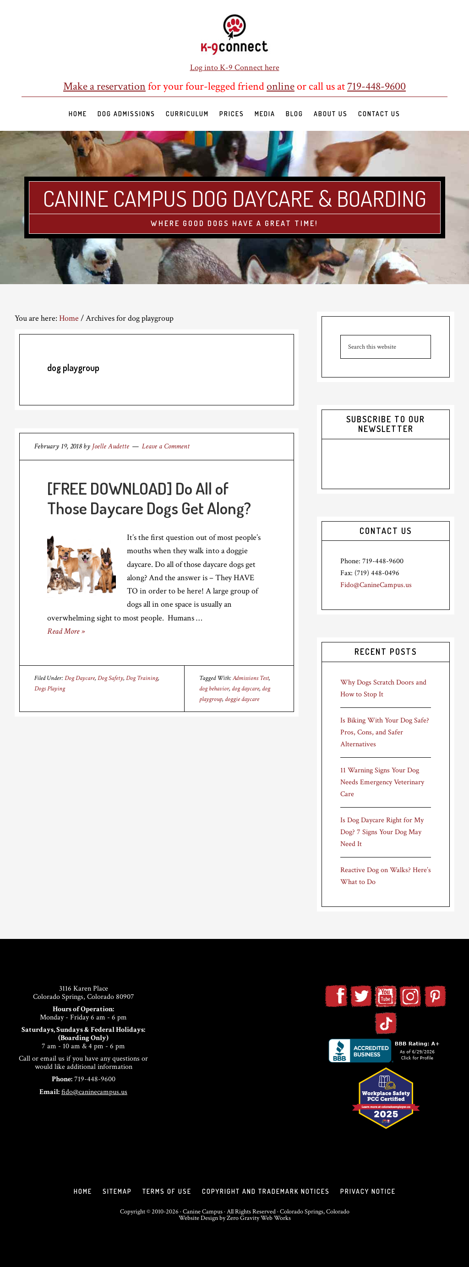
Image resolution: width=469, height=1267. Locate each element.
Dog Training (142, 678)
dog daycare (245, 689)
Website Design (198, 1218)
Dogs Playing (49, 689)
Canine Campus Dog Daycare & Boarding (234, 198)
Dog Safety (110, 678)
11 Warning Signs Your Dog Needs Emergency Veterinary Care (382, 782)
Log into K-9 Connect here (234, 67)
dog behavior (214, 689)
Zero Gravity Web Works (259, 1218)
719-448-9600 (376, 86)
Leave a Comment (166, 446)
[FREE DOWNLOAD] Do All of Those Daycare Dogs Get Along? (149, 498)
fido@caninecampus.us (94, 1092)
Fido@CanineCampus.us (376, 585)
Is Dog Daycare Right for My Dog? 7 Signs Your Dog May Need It (382, 832)
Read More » (66, 631)
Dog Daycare (80, 678)
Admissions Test (251, 678)
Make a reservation (104, 86)
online (280, 86)
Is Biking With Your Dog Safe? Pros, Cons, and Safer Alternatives (384, 732)
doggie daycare (242, 699)
